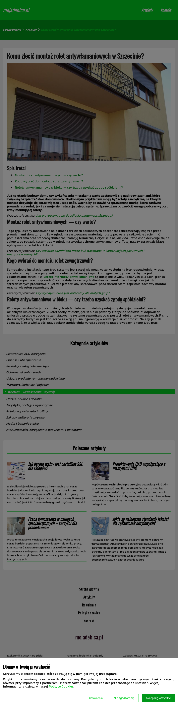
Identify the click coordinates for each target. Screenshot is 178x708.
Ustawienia (96, 698)
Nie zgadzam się (124, 698)
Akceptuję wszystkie (158, 698)
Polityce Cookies (61, 686)
